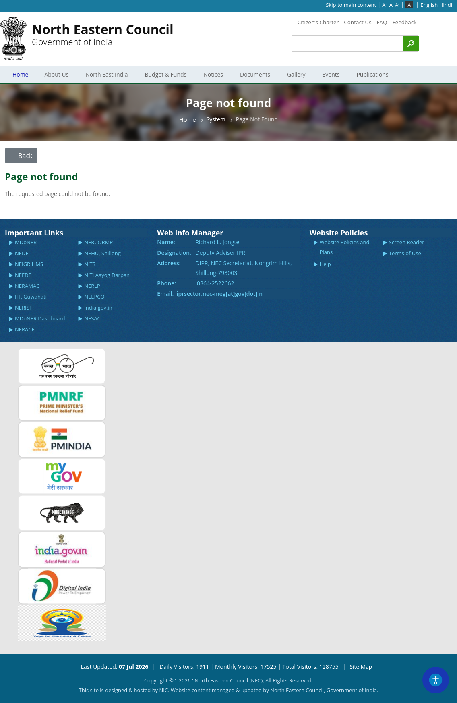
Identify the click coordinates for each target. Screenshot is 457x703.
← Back (21, 155)
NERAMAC (27, 285)
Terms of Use (405, 253)
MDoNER (26, 242)
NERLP (92, 285)
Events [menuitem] (332, 74)
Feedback (403, 22)
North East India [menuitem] (108, 74)
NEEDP (23, 275)
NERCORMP (98, 242)
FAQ (381, 22)
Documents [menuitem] (257, 74)
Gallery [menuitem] (298, 74)
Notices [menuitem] (215, 74)
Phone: (166, 283)
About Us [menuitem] (58, 74)
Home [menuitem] (21, 74)
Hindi (445, 4)
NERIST (23, 307)
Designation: (174, 252)
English (429, 4)
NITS (89, 264)
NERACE (25, 329)
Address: (168, 263)
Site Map (360, 666)
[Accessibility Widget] (435, 679)
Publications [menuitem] (374, 74)
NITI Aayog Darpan (107, 275)
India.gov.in (98, 307)
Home (187, 119)
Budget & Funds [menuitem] (167, 74)
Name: (166, 242)
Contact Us (356, 22)
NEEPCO (94, 296)
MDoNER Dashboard (40, 318)
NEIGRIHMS (29, 264)
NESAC (92, 318)
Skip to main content (351, 4)
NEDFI (22, 253)
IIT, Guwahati (31, 296)
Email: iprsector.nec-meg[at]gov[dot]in (210, 293)
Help (325, 264)
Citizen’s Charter (315, 22)
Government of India (103, 35)
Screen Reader (406, 242)
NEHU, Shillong (102, 253)
